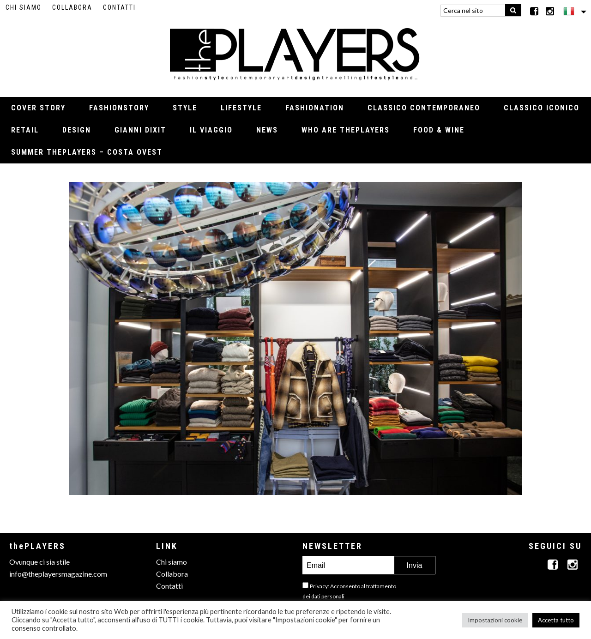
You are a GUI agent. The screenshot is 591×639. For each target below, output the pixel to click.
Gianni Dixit (140, 130)
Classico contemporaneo (424, 107)
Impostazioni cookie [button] (495, 620)
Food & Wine (438, 130)
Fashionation (314, 107)
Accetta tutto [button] (556, 620)
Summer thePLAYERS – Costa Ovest (87, 152)
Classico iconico (541, 107)
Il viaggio (211, 130)
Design (76, 130)
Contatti (119, 7)
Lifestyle (241, 107)
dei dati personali (323, 596)
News (267, 130)
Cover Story (38, 107)
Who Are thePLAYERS (346, 130)
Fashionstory (119, 107)
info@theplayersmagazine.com (58, 573)
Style (185, 107)
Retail (25, 130)
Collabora (72, 7)
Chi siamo (24, 7)
